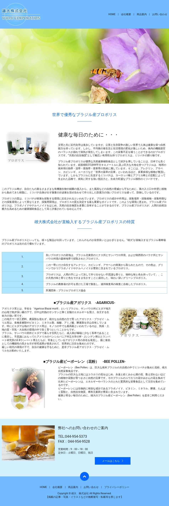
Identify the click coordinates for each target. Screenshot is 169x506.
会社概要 (126, 14)
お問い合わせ (159, 14)
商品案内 (142, 14)
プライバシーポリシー (116, 487)
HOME (112, 14)
